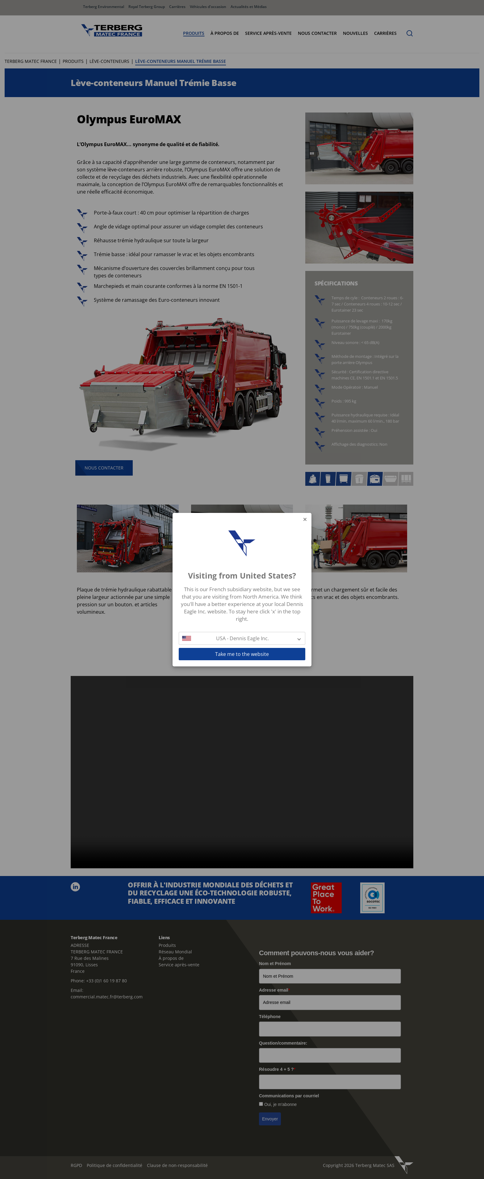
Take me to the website (242, 654)
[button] (242, 638)
